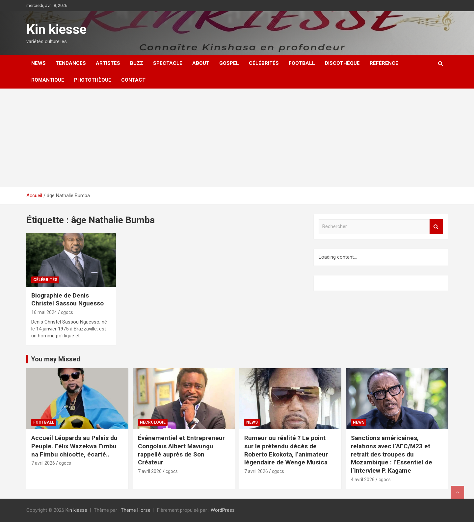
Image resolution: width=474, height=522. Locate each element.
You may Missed (55, 359)
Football (302, 63)
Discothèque (342, 63)
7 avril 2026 (43, 463)
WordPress (223, 510)
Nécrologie (153, 422)
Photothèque (92, 80)
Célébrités (264, 63)
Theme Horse (135, 510)
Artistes (108, 63)
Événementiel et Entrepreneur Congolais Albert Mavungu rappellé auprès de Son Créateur (181, 450)
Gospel (229, 63)
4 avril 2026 (363, 479)
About (200, 63)
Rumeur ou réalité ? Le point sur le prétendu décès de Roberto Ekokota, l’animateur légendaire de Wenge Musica (286, 450)
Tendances (71, 63)
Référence (384, 63)
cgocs (67, 312)
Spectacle (167, 63)
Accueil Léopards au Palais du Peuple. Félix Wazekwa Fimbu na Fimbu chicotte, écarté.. (74, 446)
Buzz (136, 63)
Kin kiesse (56, 29)
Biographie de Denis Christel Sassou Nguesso (67, 299)
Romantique (47, 80)
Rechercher (436, 226)
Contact (133, 80)
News (38, 63)
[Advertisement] (237, 138)
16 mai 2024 (44, 312)
